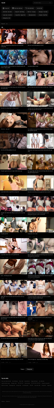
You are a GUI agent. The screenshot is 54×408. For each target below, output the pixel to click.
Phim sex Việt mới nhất (6, 381)
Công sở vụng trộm (46, 383)
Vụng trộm (44, 385)
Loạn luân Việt (37, 385)
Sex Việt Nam (15, 381)
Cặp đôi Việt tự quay (5, 383)
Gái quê (31, 385)
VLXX (3, 3)
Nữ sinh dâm (27, 383)
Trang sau (29, 369)
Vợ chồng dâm (25, 385)
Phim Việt (21, 381)
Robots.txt (8, 401)
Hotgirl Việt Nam (34, 381)
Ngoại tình (49, 385)
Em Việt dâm (41, 381)
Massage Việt (12, 385)
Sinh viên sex (20, 383)
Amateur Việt (13, 383)
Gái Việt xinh (27, 381)
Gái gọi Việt (18, 385)
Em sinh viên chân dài (35, 383)
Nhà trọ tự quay (4, 385)
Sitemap (3, 401)
